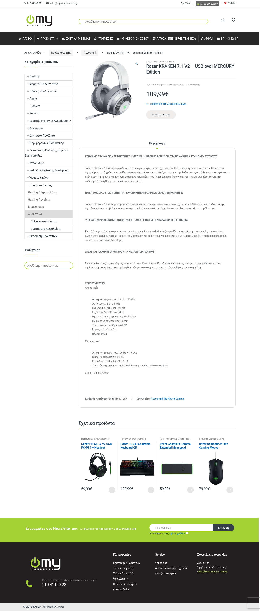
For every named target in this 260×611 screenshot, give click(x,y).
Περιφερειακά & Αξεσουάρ (44, 143)
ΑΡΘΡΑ (208, 38)
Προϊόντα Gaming (61, 52)
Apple (31, 98)
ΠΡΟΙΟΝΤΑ (47, 38)
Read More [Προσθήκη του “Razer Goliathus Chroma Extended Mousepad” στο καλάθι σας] (190, 490)
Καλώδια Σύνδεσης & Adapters (47, 170)
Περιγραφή (157, 143)
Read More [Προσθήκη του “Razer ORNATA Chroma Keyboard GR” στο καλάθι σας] (151, 490)
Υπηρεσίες (161, 562)
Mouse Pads (183, 439)
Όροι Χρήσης (120, 578)
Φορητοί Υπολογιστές (41, 84)
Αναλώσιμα (34, 163)
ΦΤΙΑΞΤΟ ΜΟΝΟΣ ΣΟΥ (135, 38)
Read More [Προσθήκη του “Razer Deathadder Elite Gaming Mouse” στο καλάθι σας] (229, 490)
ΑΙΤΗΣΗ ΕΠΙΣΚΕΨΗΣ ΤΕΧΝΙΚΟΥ (176, 38)
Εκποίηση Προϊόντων (41, 236)
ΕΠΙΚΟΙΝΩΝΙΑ (230, 38)
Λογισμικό (34, 128)
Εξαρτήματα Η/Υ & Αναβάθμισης (48, 121)
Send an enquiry (161, 114)
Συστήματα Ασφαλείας (42, 228)
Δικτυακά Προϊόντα (40, 135)
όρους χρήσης (177, 533)
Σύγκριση (195, 84)
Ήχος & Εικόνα (36, 177)
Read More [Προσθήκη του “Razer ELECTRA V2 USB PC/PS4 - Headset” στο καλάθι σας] (112, 490)
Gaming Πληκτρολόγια (133, 440)
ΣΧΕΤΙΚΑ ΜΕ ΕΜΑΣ (78, 38)
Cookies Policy (121, 589)
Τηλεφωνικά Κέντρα (41, 221)
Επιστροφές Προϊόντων (126, 562)
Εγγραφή (223, 527)
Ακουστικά (90, 52)
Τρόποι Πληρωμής (123, 568)
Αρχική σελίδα (32, 52)
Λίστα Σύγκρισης (207, 3)
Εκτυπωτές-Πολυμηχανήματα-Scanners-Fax (46, 153)
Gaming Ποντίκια (37, 199)
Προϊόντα (186, 3)
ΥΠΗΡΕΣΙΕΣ (105, 38)
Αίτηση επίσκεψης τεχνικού (171, 568)
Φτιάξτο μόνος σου (166, 573)
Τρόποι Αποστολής (123, 573)
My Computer (33, 607)
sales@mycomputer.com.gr (62, 3)
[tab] (157, 145)
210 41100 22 (32, 3)
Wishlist (230, 3)
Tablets (32, 106)
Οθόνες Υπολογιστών (41, 91)
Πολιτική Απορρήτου (125, 584)
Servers (32, 113)
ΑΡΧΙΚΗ (27, 38)
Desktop (32, 76)
